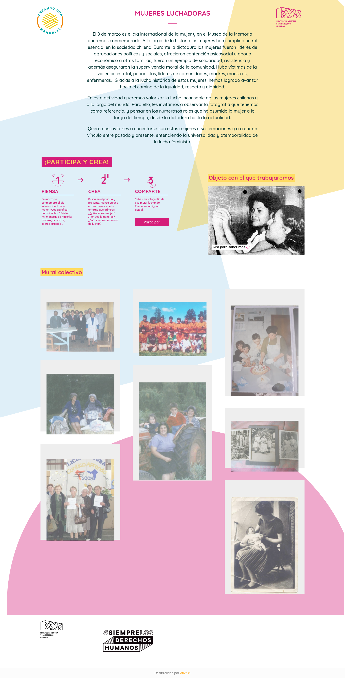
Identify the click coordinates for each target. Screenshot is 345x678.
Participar (152, 222)
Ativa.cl (185, 673)
